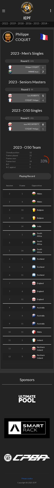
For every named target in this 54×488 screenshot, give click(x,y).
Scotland (40, 259)
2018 (21, 23)
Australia (40, 307)
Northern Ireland (41, 348)
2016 (28, 23)
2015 (36, 23)
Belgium (40, 210)
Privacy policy (27, 478)
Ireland (40, 340)
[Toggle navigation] (3, 11)
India (39, 226)
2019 (13, 23)
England (40, 283)
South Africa (39, 234)
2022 (5, 23)
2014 (44, 23)
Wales (39, 194)
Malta (39, 332)
